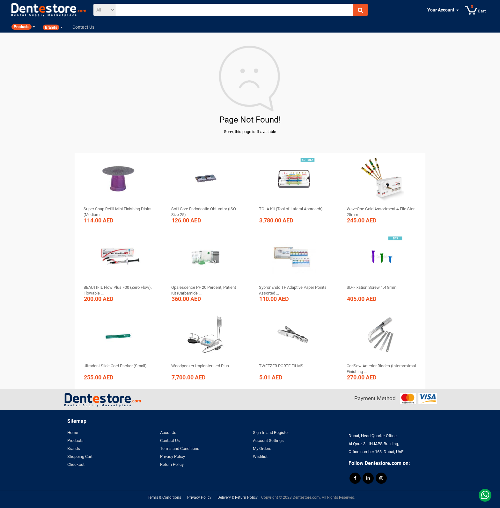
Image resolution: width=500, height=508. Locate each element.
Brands (73, 448)
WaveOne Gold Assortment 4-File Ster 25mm (381, 211)
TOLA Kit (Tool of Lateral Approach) (291, 208)
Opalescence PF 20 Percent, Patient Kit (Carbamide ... (203, 290)
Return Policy (172, 464)
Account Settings (268, 440)
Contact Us (170, 440)
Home (72, 432)
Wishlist (260, 456)
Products (75, 440)
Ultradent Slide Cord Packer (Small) (115, 365)
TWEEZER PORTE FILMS (281, 365)
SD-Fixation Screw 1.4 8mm (371, 287)
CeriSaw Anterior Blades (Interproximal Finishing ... (381, 368)
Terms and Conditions (179, 448)
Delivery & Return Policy (237, 497)
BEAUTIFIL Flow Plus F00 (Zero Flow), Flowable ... (118, 290)
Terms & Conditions (164, 497)
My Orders (262, 448)
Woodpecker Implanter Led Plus (200, 365)
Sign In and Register (271, 432)
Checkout (76, 464)
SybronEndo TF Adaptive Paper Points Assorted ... (293, 290)
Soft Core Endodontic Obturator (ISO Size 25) (203, 211)
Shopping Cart (79, 456)
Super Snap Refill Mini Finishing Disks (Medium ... (117, 211)
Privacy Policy (172, 456)
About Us (168, 432)
